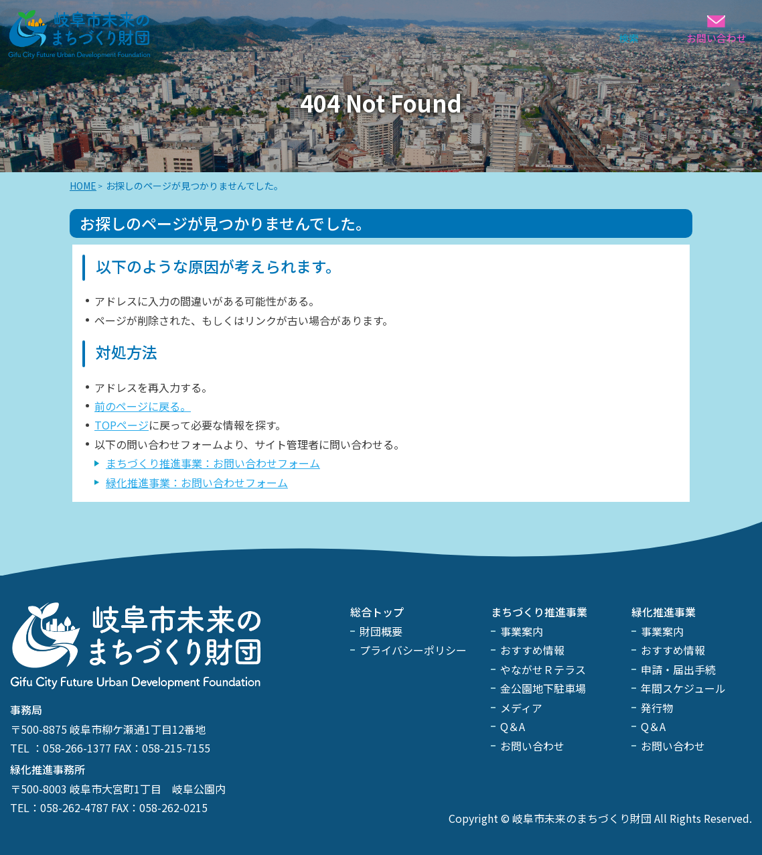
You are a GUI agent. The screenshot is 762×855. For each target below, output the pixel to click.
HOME (83, 185)
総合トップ (377, 612)
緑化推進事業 (663, 612)
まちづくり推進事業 (539, 612)
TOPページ (121, 425)
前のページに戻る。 (142, 406)
